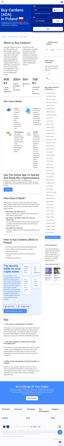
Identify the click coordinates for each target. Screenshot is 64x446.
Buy (48, 29)
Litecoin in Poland (50, 127)
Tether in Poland (49, 207)
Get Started (32, 398)
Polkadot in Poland (50, 183)
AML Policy (20, 436)
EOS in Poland (49, 186)
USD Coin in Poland (50, 93)
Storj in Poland (49, 152)
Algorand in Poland (50, 198)
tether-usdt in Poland (50, 142)
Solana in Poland (50, 124)
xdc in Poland (49, 118)
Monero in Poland (50, 145)
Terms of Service (6, 436)
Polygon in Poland (50, 179)
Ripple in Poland (49, 201)
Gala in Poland (49, 164)
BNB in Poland (49, 195)
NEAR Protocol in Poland (51, 102)
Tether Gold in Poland (51, 96)
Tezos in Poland (49, 176)
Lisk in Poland (49, 158)
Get (34, 17)
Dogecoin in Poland (50, 111)
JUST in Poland (49, 161)
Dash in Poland (49, 189)
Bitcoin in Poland (50, 136)
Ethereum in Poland (50, 133)
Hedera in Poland (50, 108)
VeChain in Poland (50, 173)
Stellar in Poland (50, 210)
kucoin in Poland (50, 130)
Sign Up (8, 190)
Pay (34, 6)
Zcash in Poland (49, 170)
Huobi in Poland (49, 105)
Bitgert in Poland (50, 167)
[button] (62, 2)
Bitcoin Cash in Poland (51, 114)
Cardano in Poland (50, 229)
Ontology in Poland (50, 155)
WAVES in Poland (50, 149)
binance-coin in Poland (51, 139)
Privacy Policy (14, 436)
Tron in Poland (49, 121)
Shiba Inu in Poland (50, 99)
